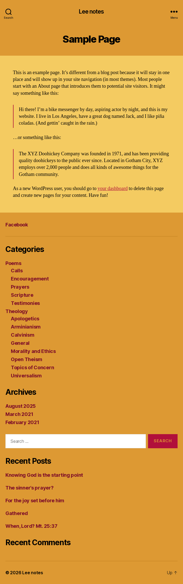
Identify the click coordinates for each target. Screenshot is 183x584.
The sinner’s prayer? (29, 488)
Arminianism (26, 327)
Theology (16, 311)
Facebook (16, 225)
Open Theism (26, 359)
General (20, 343)
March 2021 (19, 414)
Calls (17, 270)
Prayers (20, 287)
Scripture (22, 295)
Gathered (16, 513)
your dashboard (113, 188)
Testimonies (25, 303)
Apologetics (25, 318)
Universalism (26, 375)
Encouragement (30, 279)
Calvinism (22, 335)
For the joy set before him (34, 500)
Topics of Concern (32, 367)
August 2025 (20, 406)
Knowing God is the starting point (44, 475)
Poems (13, 263)
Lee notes (91, 11)
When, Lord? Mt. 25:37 (31, 526)
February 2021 (22, 422)
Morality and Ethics (33, 351)
